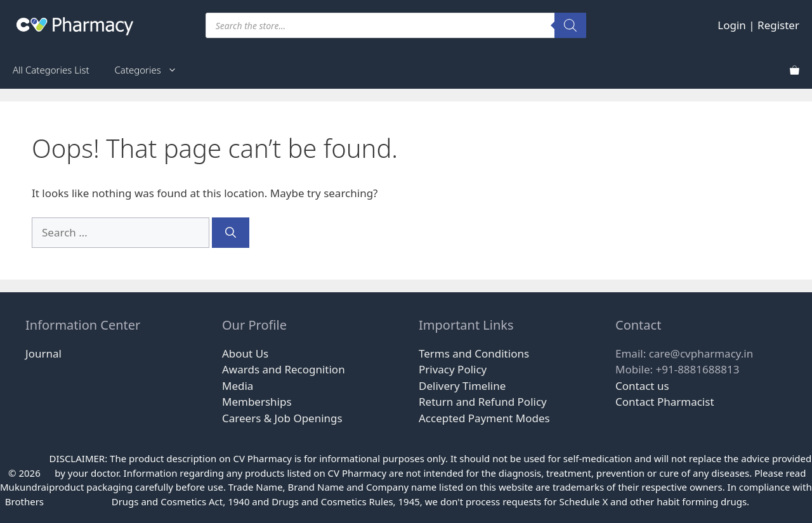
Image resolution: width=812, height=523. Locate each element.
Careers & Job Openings (282, 418)
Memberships (257, 401)
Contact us (642, 385)
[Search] (570, 25)
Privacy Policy (453, 369)
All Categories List (51, 69)
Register (778, 25)
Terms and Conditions (474, 353)
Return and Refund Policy (483, 401)
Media (237, 385)
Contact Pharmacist (664, 401)
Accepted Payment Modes (484, 418)
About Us (245, 353)
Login (731, 25)
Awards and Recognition (283, 369)
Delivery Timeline (462, 385)
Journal (43, 353)
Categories (152, 70)
